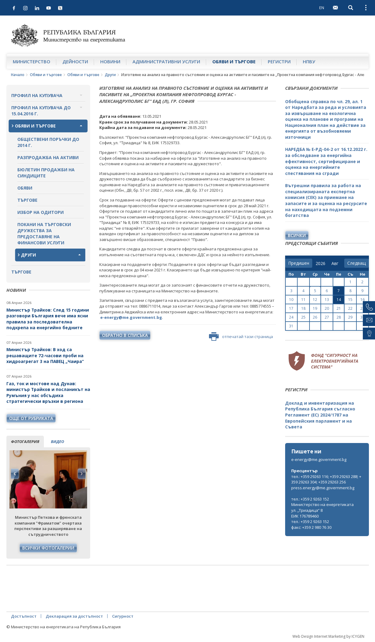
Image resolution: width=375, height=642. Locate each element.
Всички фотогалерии (48, 548)
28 (339, 317)
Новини (110, 61)
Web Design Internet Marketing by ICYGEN (328, 636)
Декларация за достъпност (74, 616)
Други (110, 74)
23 (362, 308)
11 (303, 299)
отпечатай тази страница (241, 336)
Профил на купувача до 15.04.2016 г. (41, 111)
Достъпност (24, 616)
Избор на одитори (40, 212)
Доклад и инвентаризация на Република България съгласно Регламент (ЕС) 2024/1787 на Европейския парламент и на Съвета (320, 415)
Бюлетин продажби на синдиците (46, 173)
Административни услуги (166, 61)
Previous (15, 474)
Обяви (24, 188)
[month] (336, 263)
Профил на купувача (36, 95)
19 (315, 308)
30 (362, 317)
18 (303, 308)
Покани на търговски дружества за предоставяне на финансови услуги (44, 234)
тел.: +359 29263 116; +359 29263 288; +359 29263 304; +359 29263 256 (326, 479)
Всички (297, 235)
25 (303, 317)
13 (327, 299)
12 (315, 299)
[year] (320, 263)
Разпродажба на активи (48, 157)
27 (327, 317)
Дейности (75, 61)
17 (291, 308)
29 (350, 317)
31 (291, 326)
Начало (17, 74)
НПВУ (309, 61)
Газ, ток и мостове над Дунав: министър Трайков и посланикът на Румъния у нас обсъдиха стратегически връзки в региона (48, 392)
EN (321, 7)
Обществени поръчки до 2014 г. (48, 142)
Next (82, 474)
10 (291, 299)
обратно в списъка (125, 335)
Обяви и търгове (234, 61)
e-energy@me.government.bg (318, 459)
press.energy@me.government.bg (322, 487)
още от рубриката (31, 418)
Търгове (27, 200)
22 (350, 308)
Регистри (279, 61)
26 (315, 317)
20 (327, 308)
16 (362, 299)
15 (350, 299)
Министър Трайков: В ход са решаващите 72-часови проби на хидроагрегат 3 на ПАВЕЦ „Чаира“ (45, 355)
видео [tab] (57, 441)
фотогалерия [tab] (25, 441)
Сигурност (122, 616)
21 (339, 308)
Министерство (31, 61)
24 (291, 317)
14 (339, 299)
